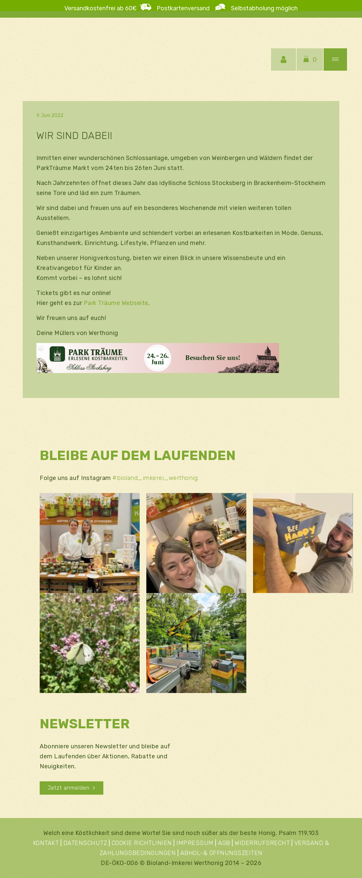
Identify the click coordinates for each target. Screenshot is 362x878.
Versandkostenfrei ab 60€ (100, 8)
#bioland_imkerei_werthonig (155, 478)
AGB (224, 843)
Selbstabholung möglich (262, 8)
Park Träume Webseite (116, 303)
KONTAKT (46, 843)
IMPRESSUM (195, 843)
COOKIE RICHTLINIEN (142, 843)
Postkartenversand (186, 8)
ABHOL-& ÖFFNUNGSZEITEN (221, 853)
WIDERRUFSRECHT (262, 843)
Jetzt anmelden (71, 788)
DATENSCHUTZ (85, 843)
